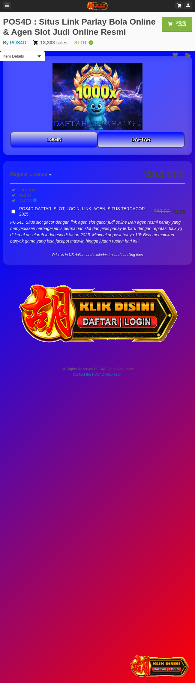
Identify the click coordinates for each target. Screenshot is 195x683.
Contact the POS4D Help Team (97, 374)
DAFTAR (141, 139)
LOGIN (54, 139)
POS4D (18, 42)
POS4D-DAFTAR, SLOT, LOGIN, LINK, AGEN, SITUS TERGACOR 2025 (102, 211)
